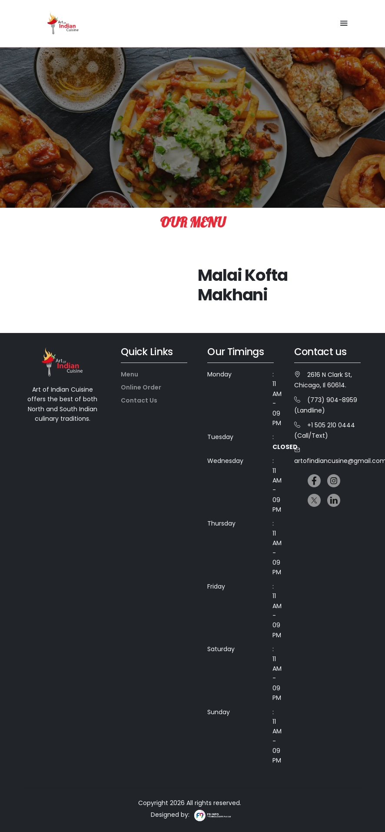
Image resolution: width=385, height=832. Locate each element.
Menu (129, 374)
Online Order (141, 387)
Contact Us (139, 400)
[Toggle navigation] (344, 23)
